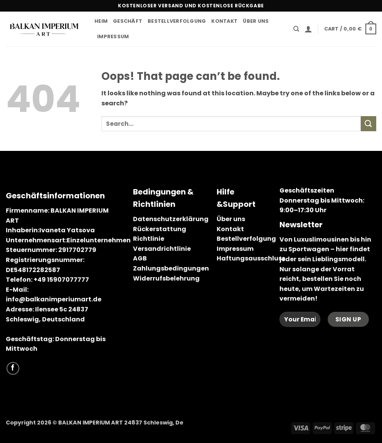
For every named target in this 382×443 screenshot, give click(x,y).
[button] (308, 28)
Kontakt (224, 21)
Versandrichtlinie (162, 248)
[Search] (296, 29)
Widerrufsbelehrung (166, 278)
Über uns (256, 21)
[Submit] (368, 123)
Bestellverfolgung (177, 21)
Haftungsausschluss (251, 258)
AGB (140, 258)
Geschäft (127, 21)
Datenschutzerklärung (171, 219)
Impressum (113, 36)
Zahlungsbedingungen (171, 268)
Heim (101, 21)
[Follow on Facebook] (13, 368)
